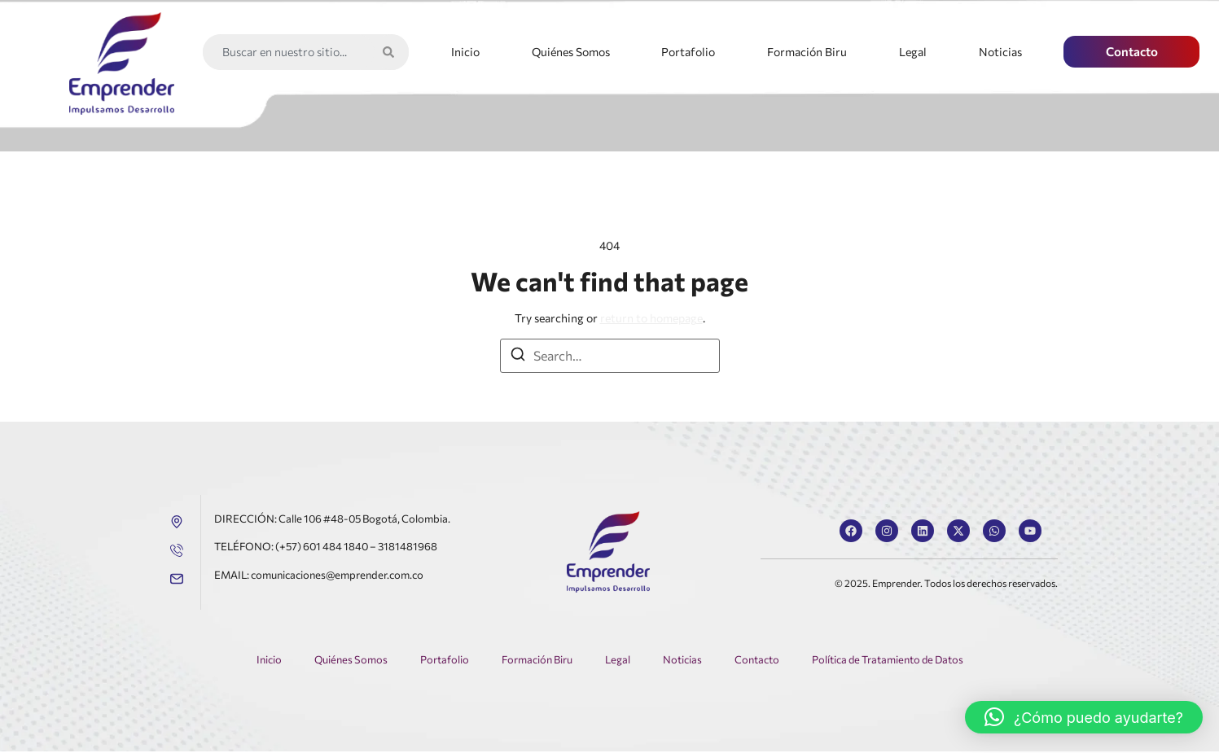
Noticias (1000, 52)
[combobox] (289, 52)
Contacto (756, 661)
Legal (913, 52)
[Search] (392, 52)
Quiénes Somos (571, 52)
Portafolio (688, 52)
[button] (1084, 717)
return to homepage (651, 318)
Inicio (465, 52)
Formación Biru (807, 52)
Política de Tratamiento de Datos (888, 661)
